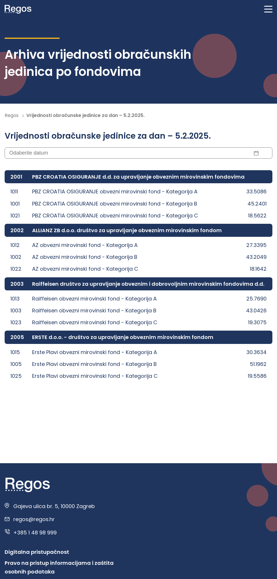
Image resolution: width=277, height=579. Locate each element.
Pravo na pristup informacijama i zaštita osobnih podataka (59, 567)
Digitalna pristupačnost (37, 552)
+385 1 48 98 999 (35, 532)
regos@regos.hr (34, 519)
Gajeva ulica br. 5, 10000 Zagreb (54, 506)
